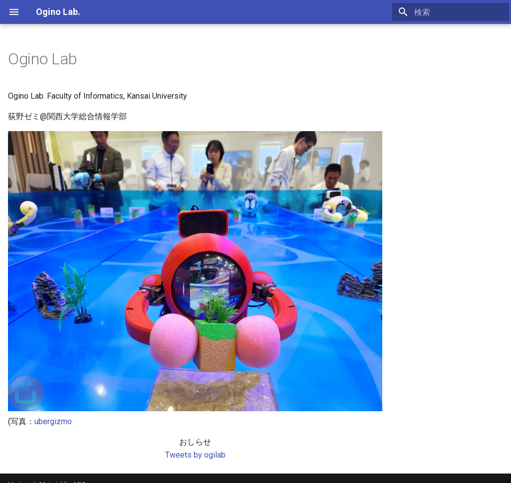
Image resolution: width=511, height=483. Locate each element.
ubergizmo (53, 421)
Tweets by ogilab (195, 455)
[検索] (450, 12)
